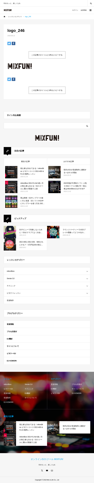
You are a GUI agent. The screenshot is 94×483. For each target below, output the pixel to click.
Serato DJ (10, 278)
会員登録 (84, 10)
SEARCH (91, 3)
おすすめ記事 (68, 161)
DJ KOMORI (12, 361)
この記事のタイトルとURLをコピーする (47, 55)
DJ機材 (9, 339)
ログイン (75, 10)
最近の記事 (25, 161)
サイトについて (13, 346)
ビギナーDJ (11, 353)
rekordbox (10, 271)
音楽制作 (10, 300)
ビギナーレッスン (14, 293)
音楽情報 (10, 324)
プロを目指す (12, 331)
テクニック (11, 286)
